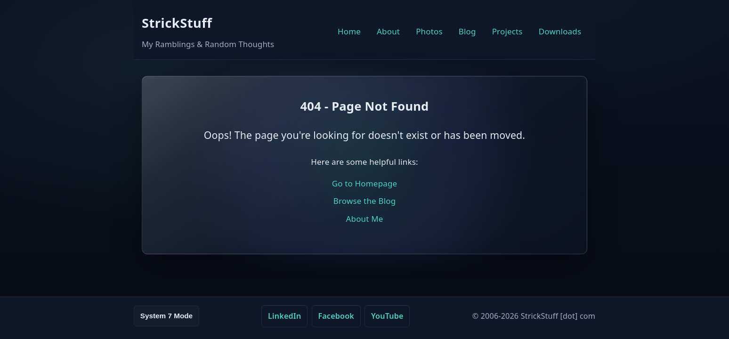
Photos (429, 31)
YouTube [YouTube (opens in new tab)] (387, 316)
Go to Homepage (364, 183)
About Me (364, 218)
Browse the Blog (364, 200)
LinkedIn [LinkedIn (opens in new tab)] (284, 316)
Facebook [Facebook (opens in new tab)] (336, 316)
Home (349, 31)
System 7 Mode (166, 316)
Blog (467, 31)
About (388, 31)
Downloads (560, 31)
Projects (507, 31)
